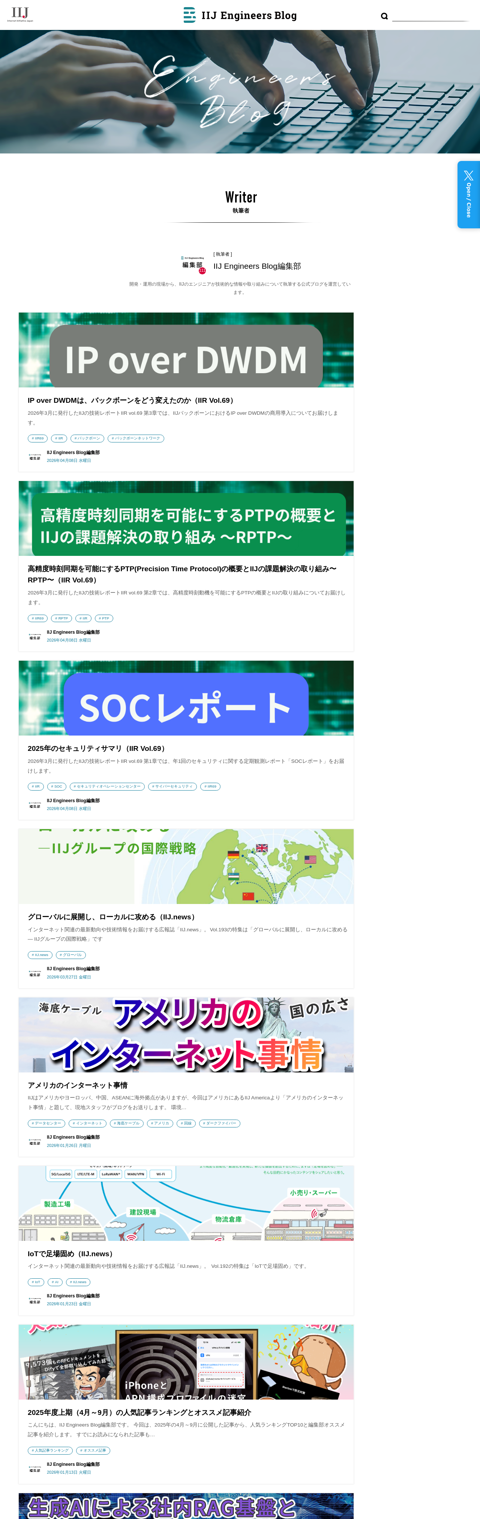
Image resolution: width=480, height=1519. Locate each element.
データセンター (201, 678)
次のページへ (303, 1191)
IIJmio (64, 1342)
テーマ (230, 1334)
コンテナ (408, 1308)
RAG (431, 1111)
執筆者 (230, 1354)
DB (439, 1308)
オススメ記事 (95, 894)
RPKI (256, 1111)
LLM (274, 906)
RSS (234, 1389)
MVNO (366, 1322)
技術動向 (339, 1308)
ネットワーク (378, 1348)
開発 (252, 906)
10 (237, 1191)
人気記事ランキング (52, 894)
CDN (352, 1322)
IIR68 (192, 906)
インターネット (242, 678)
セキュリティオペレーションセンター (414, 462)
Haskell (105, 1111)
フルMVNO (364, 1334)
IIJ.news (41, 690)
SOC (364, 462)
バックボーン (89, 462)
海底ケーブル (281, 678)
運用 (382, 1321)
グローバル (72, 690)
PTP (258, 485)
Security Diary (167, 1336)
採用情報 (35, 1395)
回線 (221, 689)
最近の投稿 (236, 1295)
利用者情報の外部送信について (263, 1373)
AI (362, 669)
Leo (343, 1122)
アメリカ (195, 689)
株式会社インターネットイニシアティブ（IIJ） (64, 1305)
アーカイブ (236, 1314)
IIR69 (39, 462)
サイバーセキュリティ (359, 473)
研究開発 (399, 1334)
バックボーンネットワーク (57, 473)
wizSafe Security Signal (167, 1303)
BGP (214, 1111)
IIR (60, 462)
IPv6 (228, 1122)
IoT (343, 669)
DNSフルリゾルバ (50, 1111)
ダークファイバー (255, 689)
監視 (382, 1334)
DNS (191, 1111)
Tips (418, 1333)
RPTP (216, 485)
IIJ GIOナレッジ (167, 1407)
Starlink (366, 906)
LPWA (399, 1322)
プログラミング (373, 1307)
